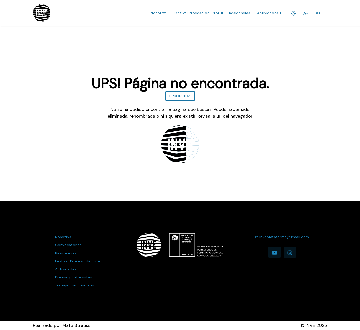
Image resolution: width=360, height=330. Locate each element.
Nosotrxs (159, 13)
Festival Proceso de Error (197, 13)
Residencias (239, 13)
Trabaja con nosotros (74, 285)
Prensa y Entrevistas (73, 277)
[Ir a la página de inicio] (41, 13)
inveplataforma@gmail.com (282, 237)
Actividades (267, 13)
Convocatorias (68, 245)
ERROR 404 (180, 96)
